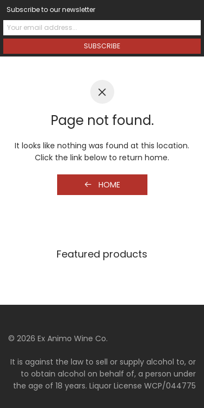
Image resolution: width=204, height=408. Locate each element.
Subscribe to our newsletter (51, 9)
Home (102, 184)
